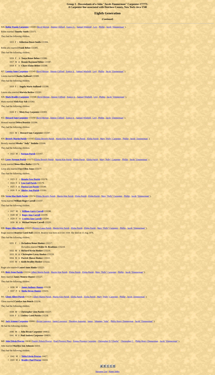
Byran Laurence (44, 321)
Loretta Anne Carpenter (16, 71)
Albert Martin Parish (40, 272)
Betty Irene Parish (14, 272)
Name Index (114, 371)
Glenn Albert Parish (14, 297)
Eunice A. (70, 27)
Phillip (102, 27)
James (90, 321)
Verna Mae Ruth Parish (16, 196)
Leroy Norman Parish (15, 159)
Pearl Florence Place (62, 341)
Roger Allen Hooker (14, 228)
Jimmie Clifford (58, 27)
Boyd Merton (43, 27)
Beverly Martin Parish (16, 138)
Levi (95, 27)
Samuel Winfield (84, 27)
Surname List (101, 371)
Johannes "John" (101, 321)
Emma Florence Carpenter (84, 341)
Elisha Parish (79, 138)
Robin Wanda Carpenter (17, 27)
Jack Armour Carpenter (16, 321)
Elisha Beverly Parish (44, 138)
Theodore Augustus (77, 321)
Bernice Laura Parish (42, 228)
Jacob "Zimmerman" (115, 27)
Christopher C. (127, 341)
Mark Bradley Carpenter (17, 97)
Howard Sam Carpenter (16, 118)
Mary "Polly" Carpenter (110, 138)
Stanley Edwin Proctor (42, 341)
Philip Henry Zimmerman (122, 321)
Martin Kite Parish (64, 138)
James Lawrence (60, 321)
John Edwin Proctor (14, 341)
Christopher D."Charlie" (108, 341)
